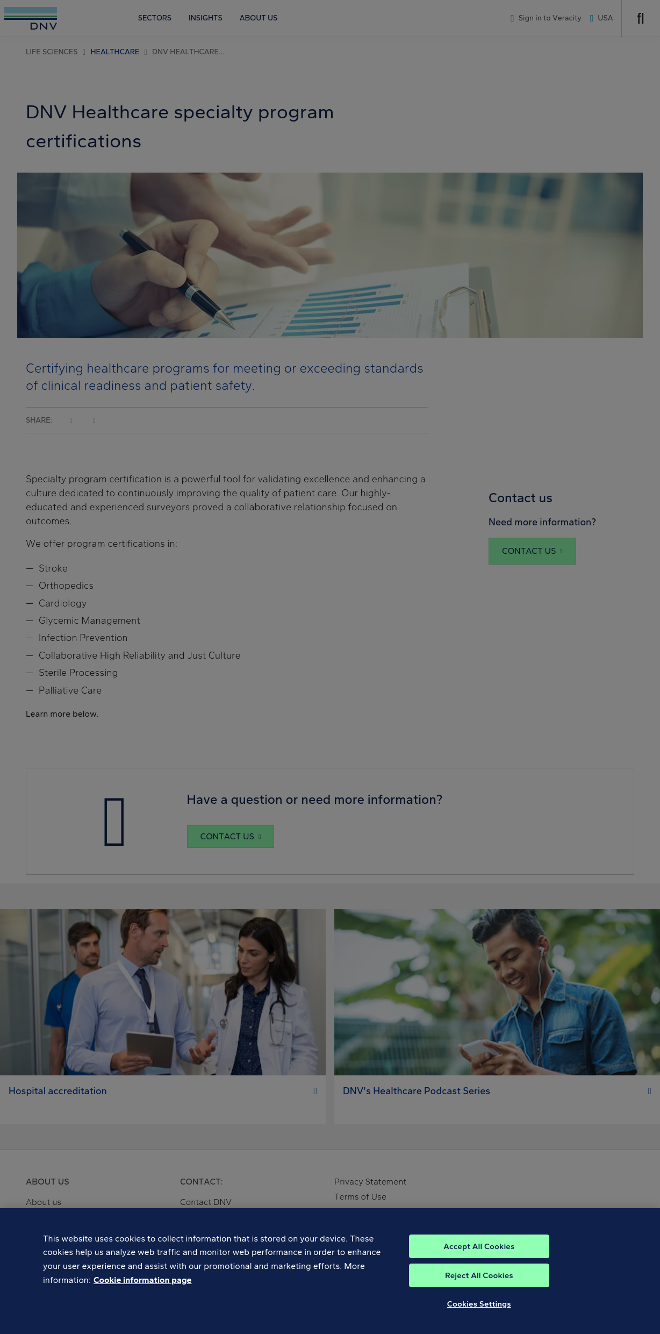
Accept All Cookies (478, 1256)
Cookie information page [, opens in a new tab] (143, 1290)
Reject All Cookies (479, 1285)
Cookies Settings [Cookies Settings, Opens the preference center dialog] (479, 1314)
